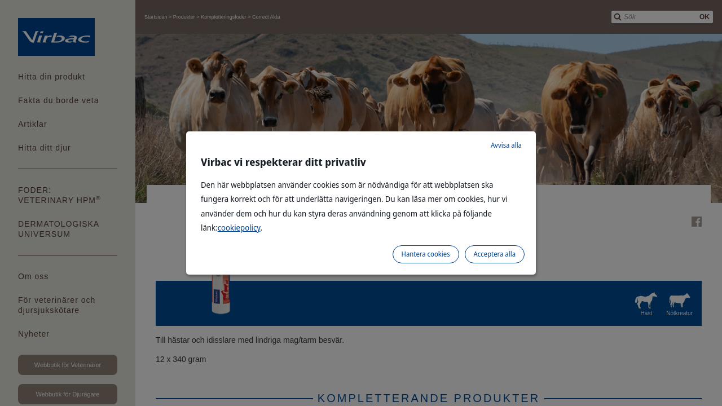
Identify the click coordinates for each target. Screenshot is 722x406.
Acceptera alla (495, 254)
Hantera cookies (426, 254)
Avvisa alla (506, 145)
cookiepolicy (239, 227)
